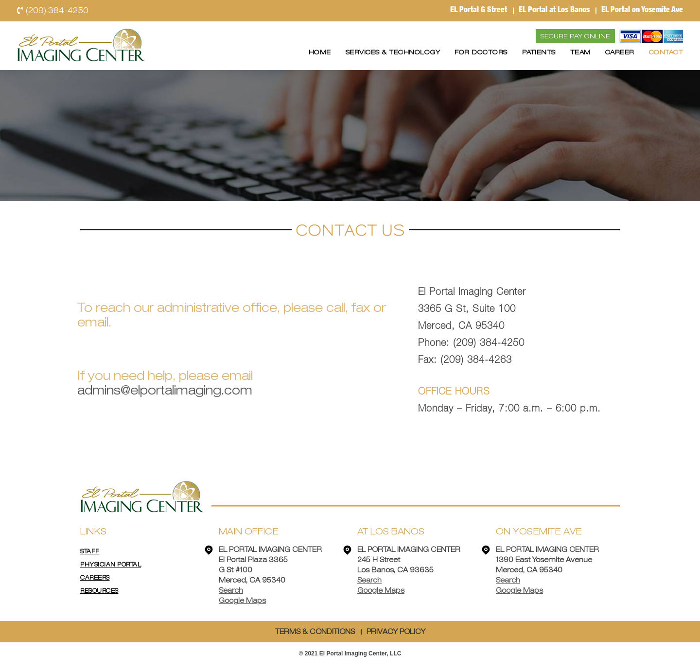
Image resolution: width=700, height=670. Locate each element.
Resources (99, 591)
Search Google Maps (242, 595)
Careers (95, 578)
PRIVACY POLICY (396, 632)
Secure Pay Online (575, 37)
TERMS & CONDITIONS (315, 632)
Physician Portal (110, 564)
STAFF (90, 551)
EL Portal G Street (478, 11)
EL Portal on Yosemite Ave (642, 11)
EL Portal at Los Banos (554, 11)
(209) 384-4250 (52, 10)
